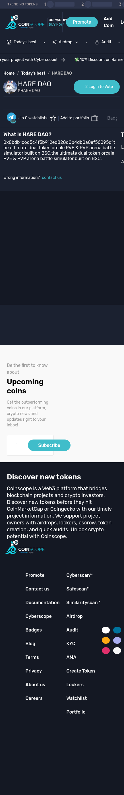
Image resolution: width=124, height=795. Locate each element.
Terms (32, 657)
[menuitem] (22, 42)
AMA (71, 657)
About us (35, 684)
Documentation (43, 602)
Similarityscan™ (83, 602)
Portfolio (75, 712)
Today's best (33, 73)
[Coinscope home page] (24, 22)
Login (122, 22)
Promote (82, 22)
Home (9, 73)
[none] (66, 42)
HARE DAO (62, 73)
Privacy (34, 671)
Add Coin (108, 22)
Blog (31, 643)
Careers (34, 698)
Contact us (37, 589)
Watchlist (76, 698)
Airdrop (74, 616)
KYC (70, 643)
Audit (72, 630)
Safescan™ (78, 589)
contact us (52, 177)
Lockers (75, 684)
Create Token (80, 671)
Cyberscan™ (79, 575)
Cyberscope (39, 616)
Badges (115, 118)
